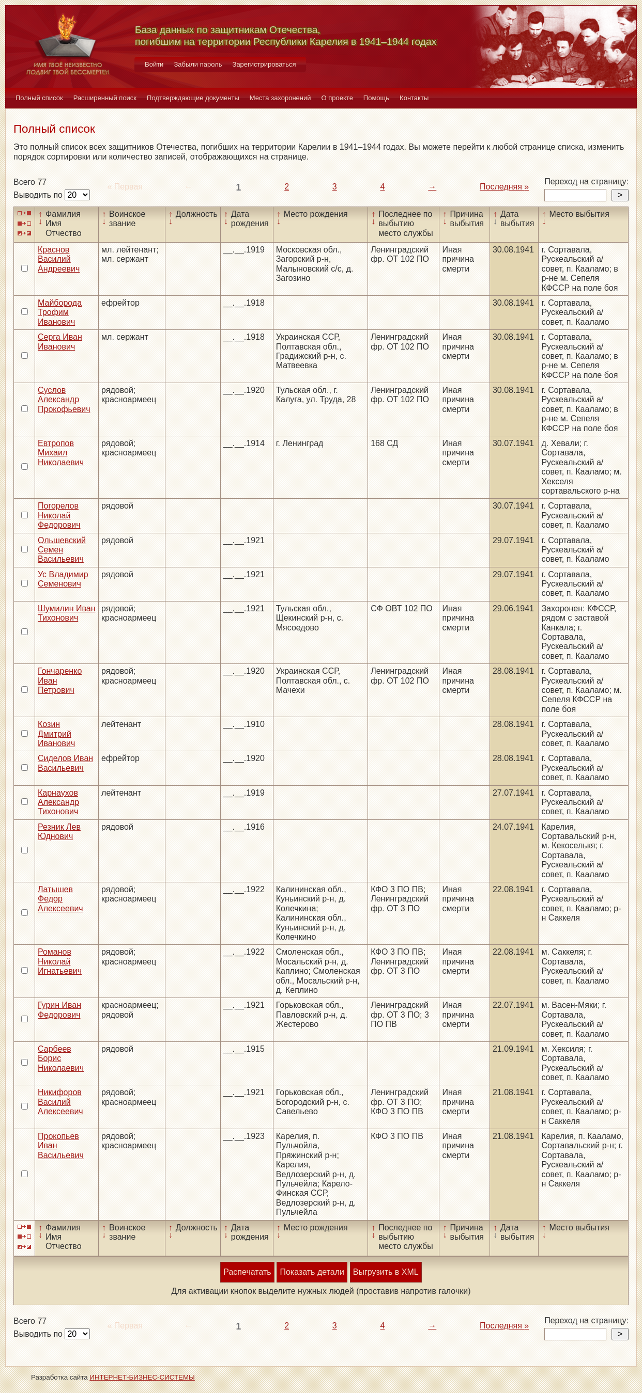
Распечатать (247, 1272)
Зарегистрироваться (264, 64)
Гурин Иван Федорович (59, 1010)
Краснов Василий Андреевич (59, 259)
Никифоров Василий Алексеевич (60, 1102)
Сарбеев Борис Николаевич (61, 1058)
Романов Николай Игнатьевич (60, 961)
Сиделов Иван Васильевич (65, 763)
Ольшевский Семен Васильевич (62, 550)
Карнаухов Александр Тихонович (58, 802)
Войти (154, 64)
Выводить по (39, 195)
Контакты (414, 98)
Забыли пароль (198, 64)
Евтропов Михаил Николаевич (61, 453)
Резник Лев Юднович (59, 831)
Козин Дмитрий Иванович (56, 734)
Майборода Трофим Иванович (60, 312)
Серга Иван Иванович (60, 342)
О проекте (337, 98)
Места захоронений (280, 98)
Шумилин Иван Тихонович (67, 613)
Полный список (39, 98)
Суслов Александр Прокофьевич (64, 400)
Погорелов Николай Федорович (59, 515)
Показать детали (312, 1272)
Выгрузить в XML (386, 1272)
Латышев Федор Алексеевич (60, 899)
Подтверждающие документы (193, 98)
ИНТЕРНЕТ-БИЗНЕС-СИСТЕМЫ (142, 1377)
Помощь (376, 98)
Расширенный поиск (104, 98)
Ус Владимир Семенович (63, 579)
